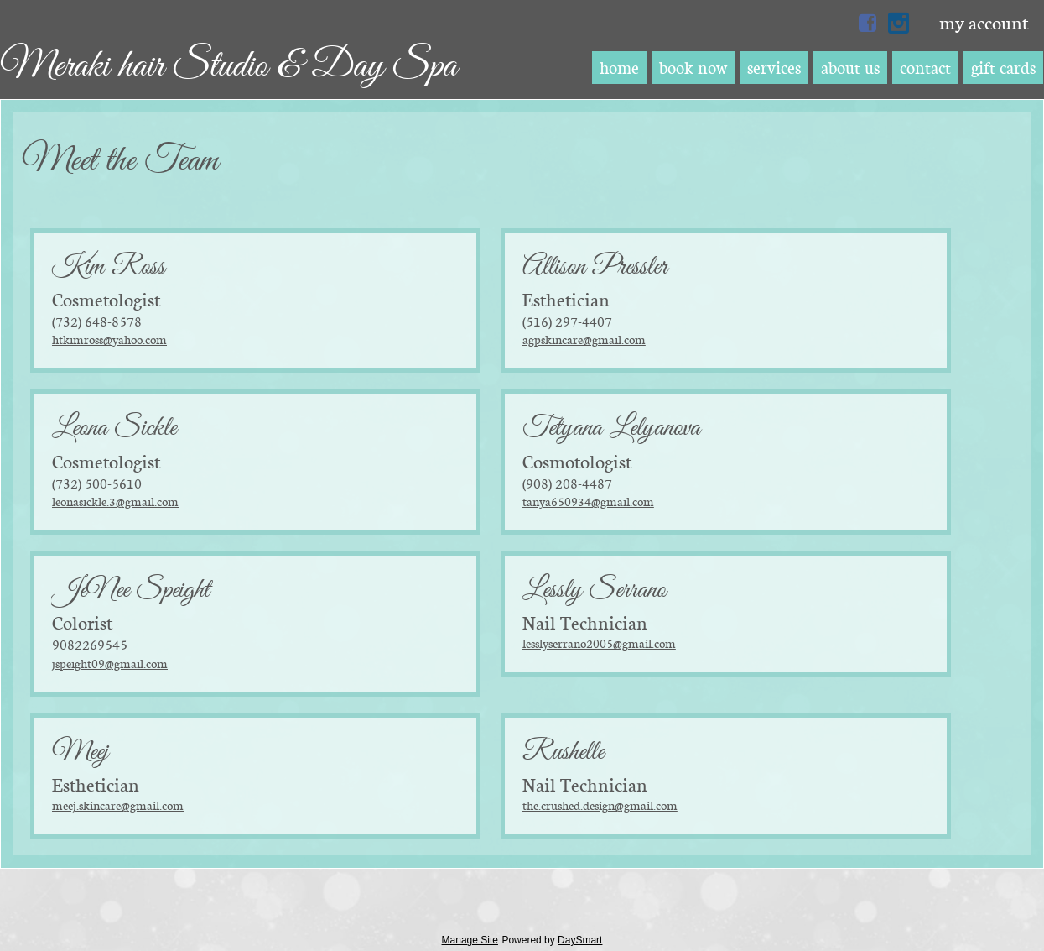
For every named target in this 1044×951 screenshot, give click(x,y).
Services (774, 67)
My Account (983, 22)
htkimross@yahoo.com (109, 339)
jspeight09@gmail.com (110, 663)
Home (619, 67)
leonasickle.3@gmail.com (115, 501)
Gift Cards (1003, 67)
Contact (925, 67)
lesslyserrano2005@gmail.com (599, 643)
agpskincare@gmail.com (584, 339)
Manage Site (470, 940)
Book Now (693, 67)
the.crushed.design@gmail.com (600, 805)
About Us (850, 67)
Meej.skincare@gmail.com (118, 805)
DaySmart (580, 940)
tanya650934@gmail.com (588, 501)
